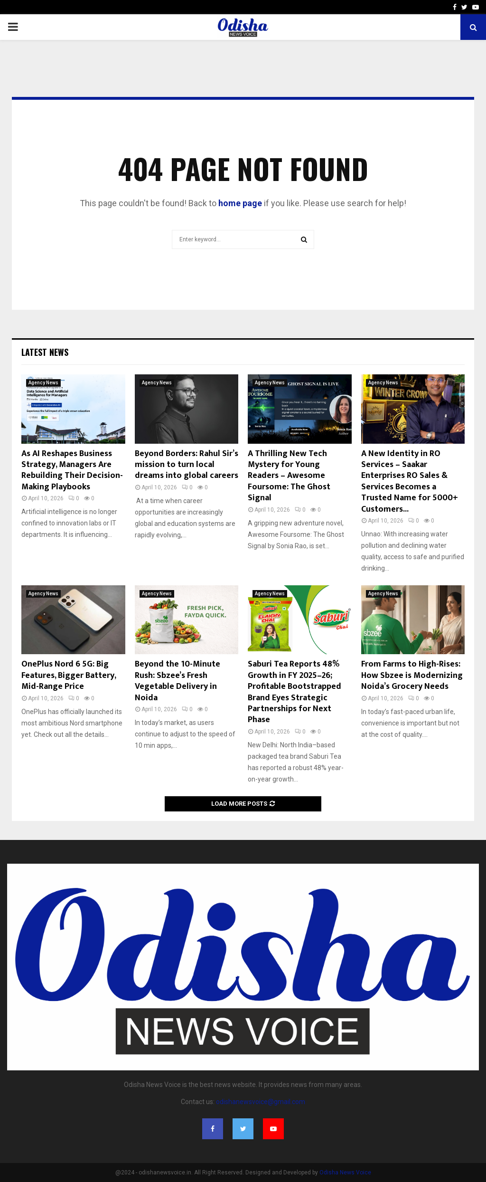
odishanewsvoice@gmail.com (260, 1102)
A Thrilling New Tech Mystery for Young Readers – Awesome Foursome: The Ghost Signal (289, 476)
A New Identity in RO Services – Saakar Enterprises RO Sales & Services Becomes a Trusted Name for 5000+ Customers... (409, 481)
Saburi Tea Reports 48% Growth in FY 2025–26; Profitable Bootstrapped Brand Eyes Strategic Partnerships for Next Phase (294, 692)
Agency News (43, 382)
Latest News (44, 352)
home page (240, 203)
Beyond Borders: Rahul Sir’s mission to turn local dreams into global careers (186, 465)
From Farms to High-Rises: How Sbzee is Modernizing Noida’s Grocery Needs (412, 675)
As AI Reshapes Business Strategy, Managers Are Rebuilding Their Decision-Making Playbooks (72, 470)
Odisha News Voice (345, 1172)
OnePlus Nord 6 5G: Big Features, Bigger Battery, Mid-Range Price (68, 675)
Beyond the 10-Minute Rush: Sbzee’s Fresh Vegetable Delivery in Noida (177, 681)
